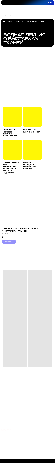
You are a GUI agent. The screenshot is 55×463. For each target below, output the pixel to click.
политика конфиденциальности (40, 443)
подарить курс (27, 434)
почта (24, 442)
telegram (25, 445)
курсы (24, 426)
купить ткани (26, 431)
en (45, 2)
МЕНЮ (50, 2)
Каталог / (8, 15)
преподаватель (27, 428)
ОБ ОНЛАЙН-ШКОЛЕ (37, 429)
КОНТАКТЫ (37, 431)
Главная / (3, 15)
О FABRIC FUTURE (38, 426)
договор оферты (38, 445)
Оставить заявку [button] (8, 408)
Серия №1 (13, 15)
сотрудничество (27, 447)
